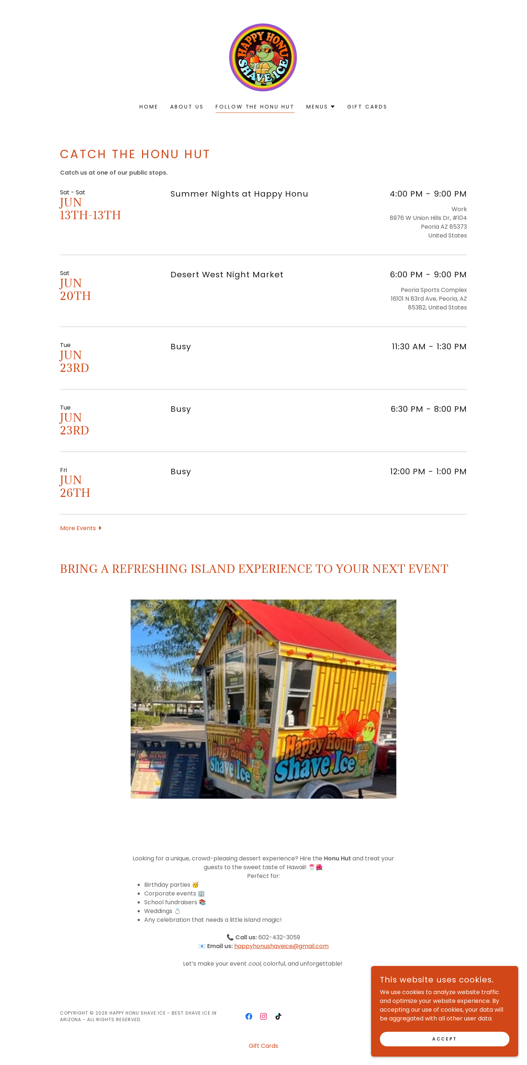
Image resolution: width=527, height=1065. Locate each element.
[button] (321, 106)
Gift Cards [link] (367, 106)
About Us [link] (187, 106)
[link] (264, 56)
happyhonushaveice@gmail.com (281, 946)
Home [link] (148, 106)
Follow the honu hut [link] (255, 106)
